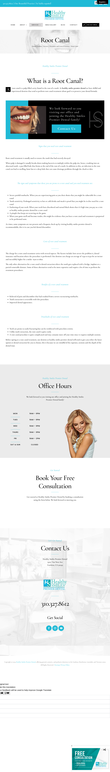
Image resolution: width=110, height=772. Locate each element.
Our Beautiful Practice (24, 3)
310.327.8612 (8, 3)
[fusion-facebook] (49, 628)
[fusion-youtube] (61, 628)
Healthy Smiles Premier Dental (26, 662)
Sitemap (57, 665)
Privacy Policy (65, 665)
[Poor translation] (7, 693)
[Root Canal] (55, 102)
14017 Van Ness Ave (55, 562)
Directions (55, 570)
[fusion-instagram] (55, 628)
